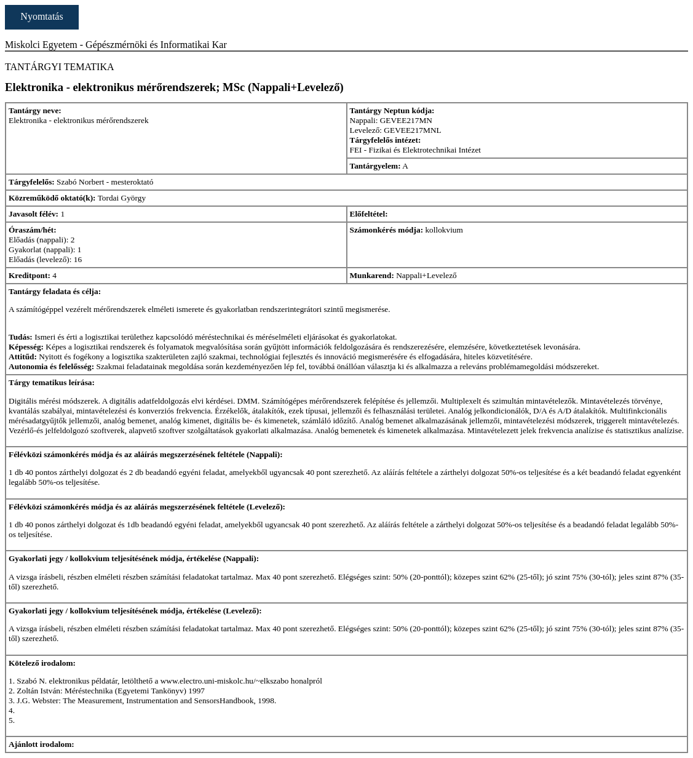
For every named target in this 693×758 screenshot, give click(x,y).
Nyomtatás (41, 16)
